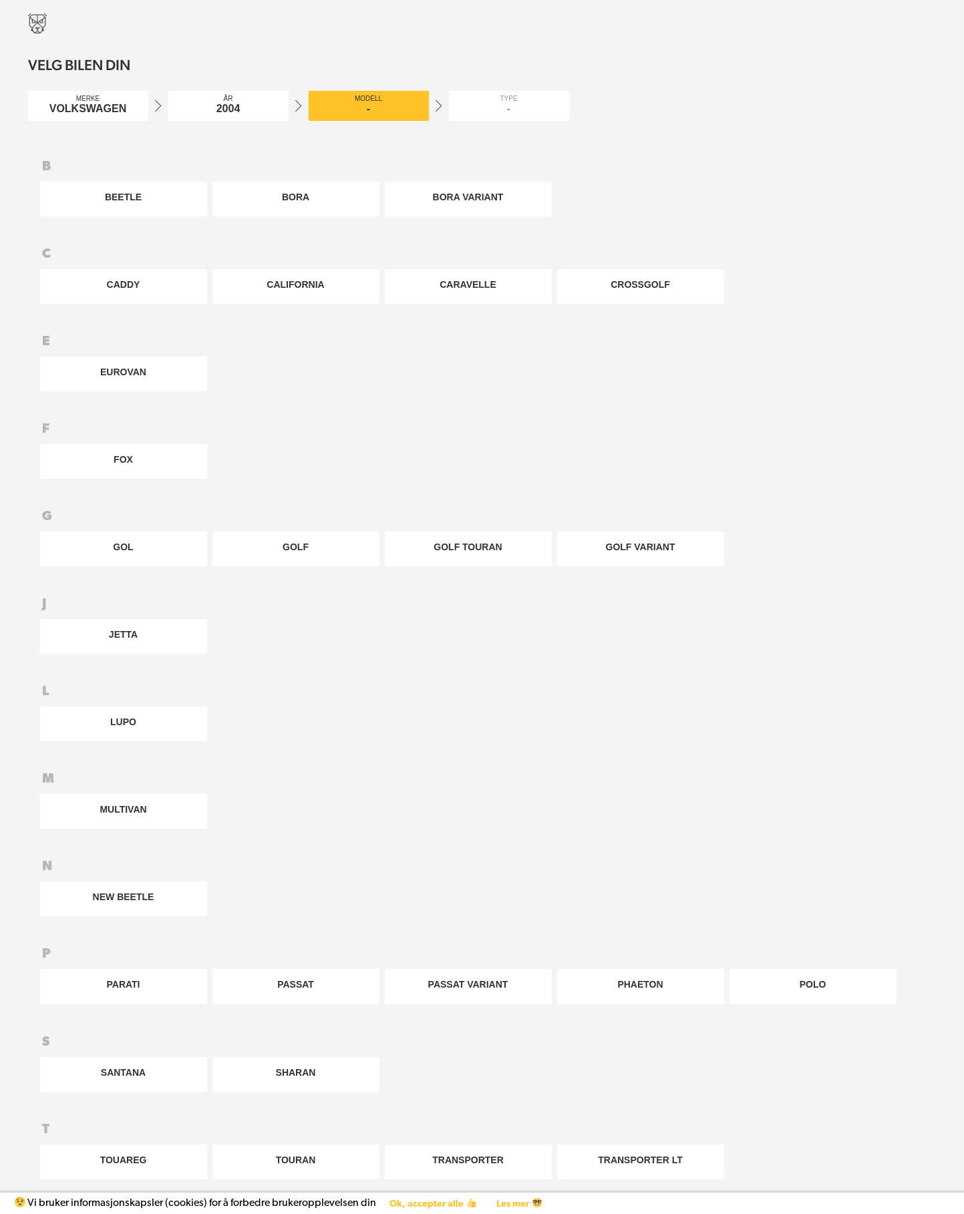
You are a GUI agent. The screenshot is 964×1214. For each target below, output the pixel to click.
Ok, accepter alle (432, 1203)
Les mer (518, 1203)
